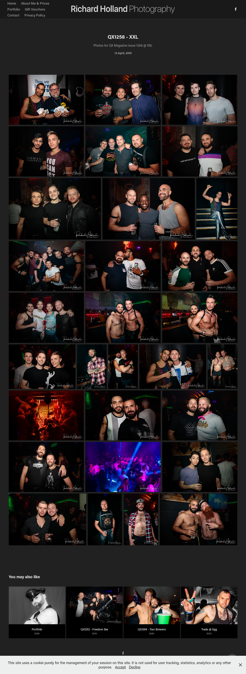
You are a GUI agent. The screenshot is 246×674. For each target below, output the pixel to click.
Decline (134, 667)
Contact (13, 15)
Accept (120, 667)
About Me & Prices (35, 3)
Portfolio (13, 9)
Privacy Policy (34, 15)
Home (11, 3)
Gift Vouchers (35, 9)
